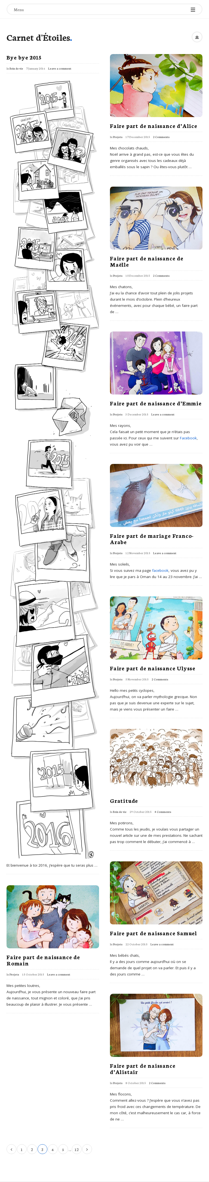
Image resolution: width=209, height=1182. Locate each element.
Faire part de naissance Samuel (153, 932)
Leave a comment (59, 68)
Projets (117, 137)
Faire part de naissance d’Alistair (142, 1068)
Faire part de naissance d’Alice (153, 125)
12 (77, 1149)
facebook (160, 570)
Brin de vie (16, 68)
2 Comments (161, 137)
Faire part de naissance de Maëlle (146, 261)
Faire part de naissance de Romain (43, 960)
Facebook (188, 437)
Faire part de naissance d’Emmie (156, 403)
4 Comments (163, 812)
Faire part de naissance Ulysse (152, 668)
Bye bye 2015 (24, 57)
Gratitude (124, 800)
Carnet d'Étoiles (38, 37)
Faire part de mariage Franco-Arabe (152, 538)
